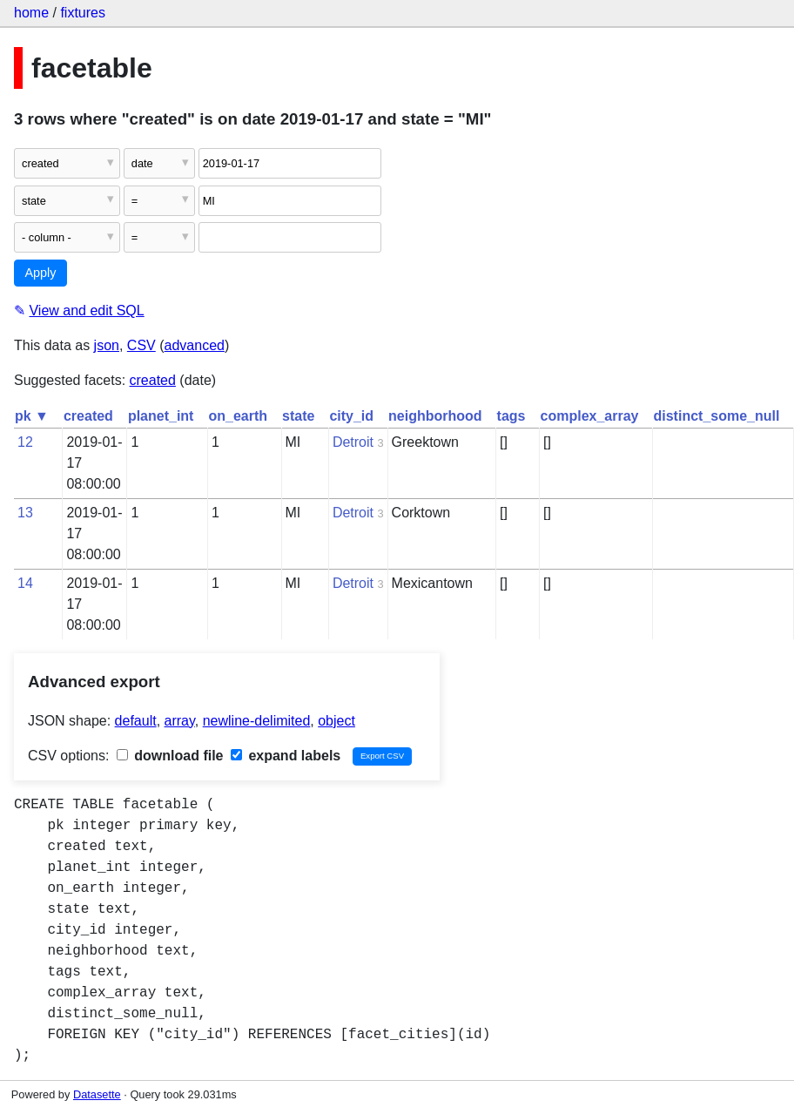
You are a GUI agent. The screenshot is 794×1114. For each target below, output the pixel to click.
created (153, 380)
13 (25, 512)
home (31, 12)
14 (25, 583)
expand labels (285, 755)
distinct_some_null (716, 415)
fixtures (82, 12)
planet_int (161, 415)
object (336, 720)
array (180, 720)
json (106, 345)
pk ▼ (32, 415)
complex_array (590, 415)
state (298, 415)
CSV (141, 345)
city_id (351, 415)
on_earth (237, 415)
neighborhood (435, 415)
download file (170, 755)
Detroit (353, 442)
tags (511, 415)
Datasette (97, 1094)
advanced (195, 345)
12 (25, 442)
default (136, 720)
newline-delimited (257, 720)
